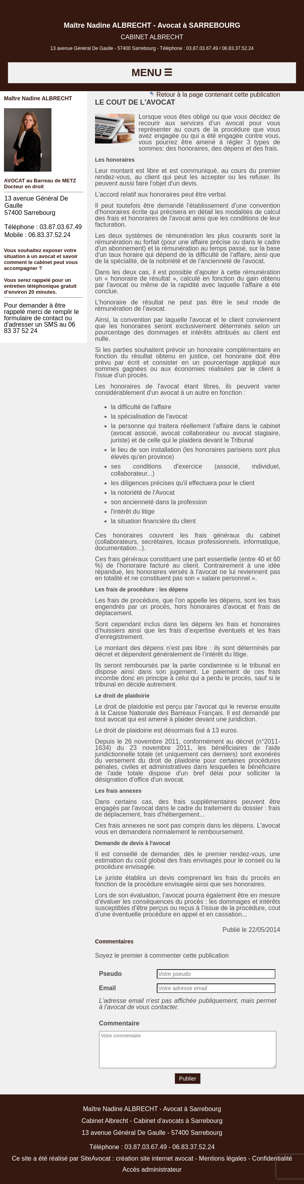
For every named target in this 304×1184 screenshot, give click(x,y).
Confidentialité (272, 1158)
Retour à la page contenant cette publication (214, 94)
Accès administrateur (151, 1169)
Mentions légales (223, 1158)
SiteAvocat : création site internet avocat (136, 1158)
